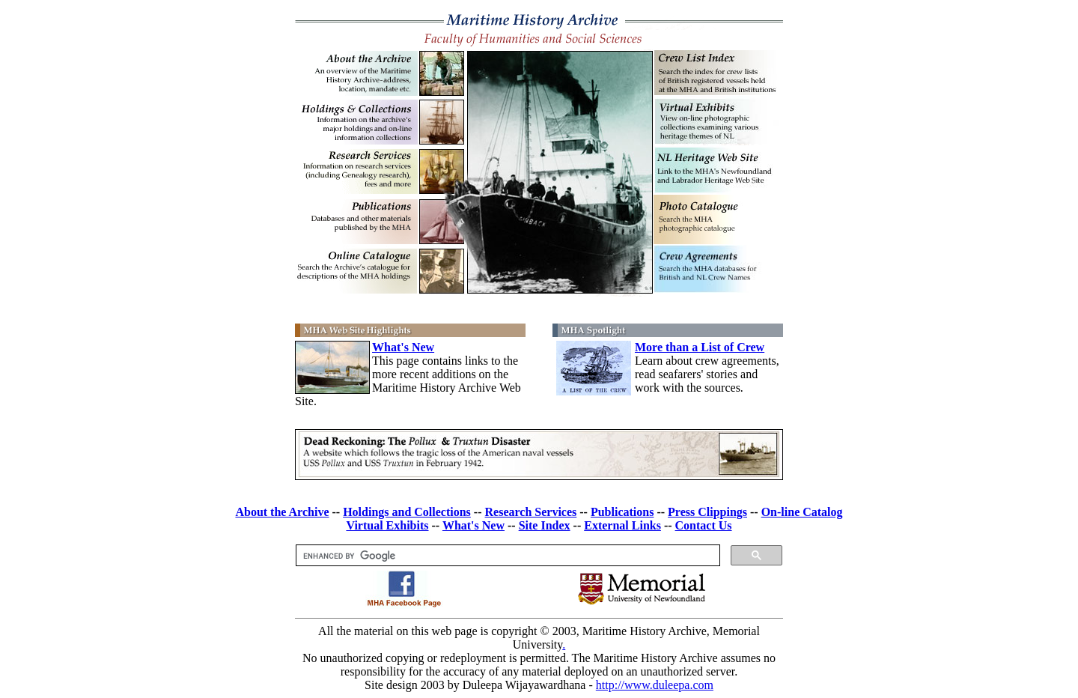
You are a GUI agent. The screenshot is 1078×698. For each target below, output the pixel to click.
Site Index (544, 525)
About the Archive (282, 512)
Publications (622, 512)
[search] (506, 555)
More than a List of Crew (699, 347)
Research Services (531, 512)
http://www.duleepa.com (654, 685)
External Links (622, 525)
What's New (403, 347)
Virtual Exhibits (387, 525)
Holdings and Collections (407, 512)
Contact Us (703, 525)
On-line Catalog (802, 512)
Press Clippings (707, 512)
